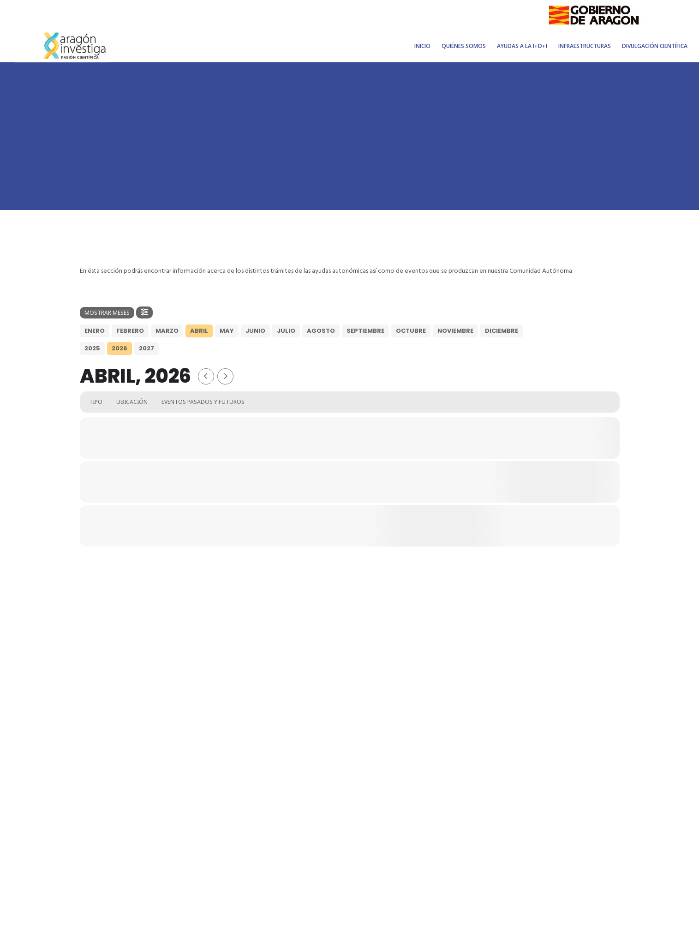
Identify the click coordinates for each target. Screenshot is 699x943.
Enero (94, 330)
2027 (146, 348)
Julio (286, 330)
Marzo (167, 330)
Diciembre (501, 330)
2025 (92, 348)
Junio (255, 330)
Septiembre (365, 330)
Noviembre (455, 330)
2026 (119, 348)
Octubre (411, 330)
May (227, 330)
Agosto (321, 330)
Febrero (130, 330)
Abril (199, 330)
